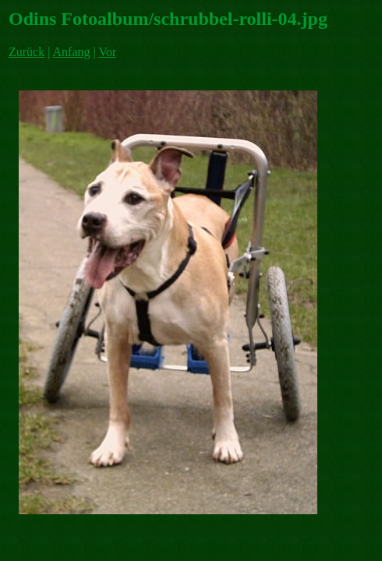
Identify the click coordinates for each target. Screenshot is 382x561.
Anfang (71, 51)
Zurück (26, 51)
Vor (107, 51)
